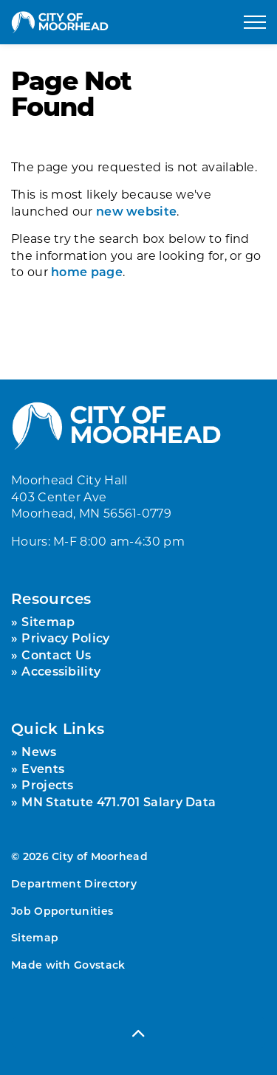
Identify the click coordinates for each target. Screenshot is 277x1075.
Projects (47, 784)
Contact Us (56, 654)
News (38, 751)
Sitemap (48, 621)
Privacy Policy (65, 637)
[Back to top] (138, 1032)
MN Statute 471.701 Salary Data (118, 801)
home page (87, 271)
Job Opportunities (62, 911)
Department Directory (74, 883)
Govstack (99, 965)
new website (136, 211)
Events (42, 768)
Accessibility (60, 671)
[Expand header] (255, 22)
